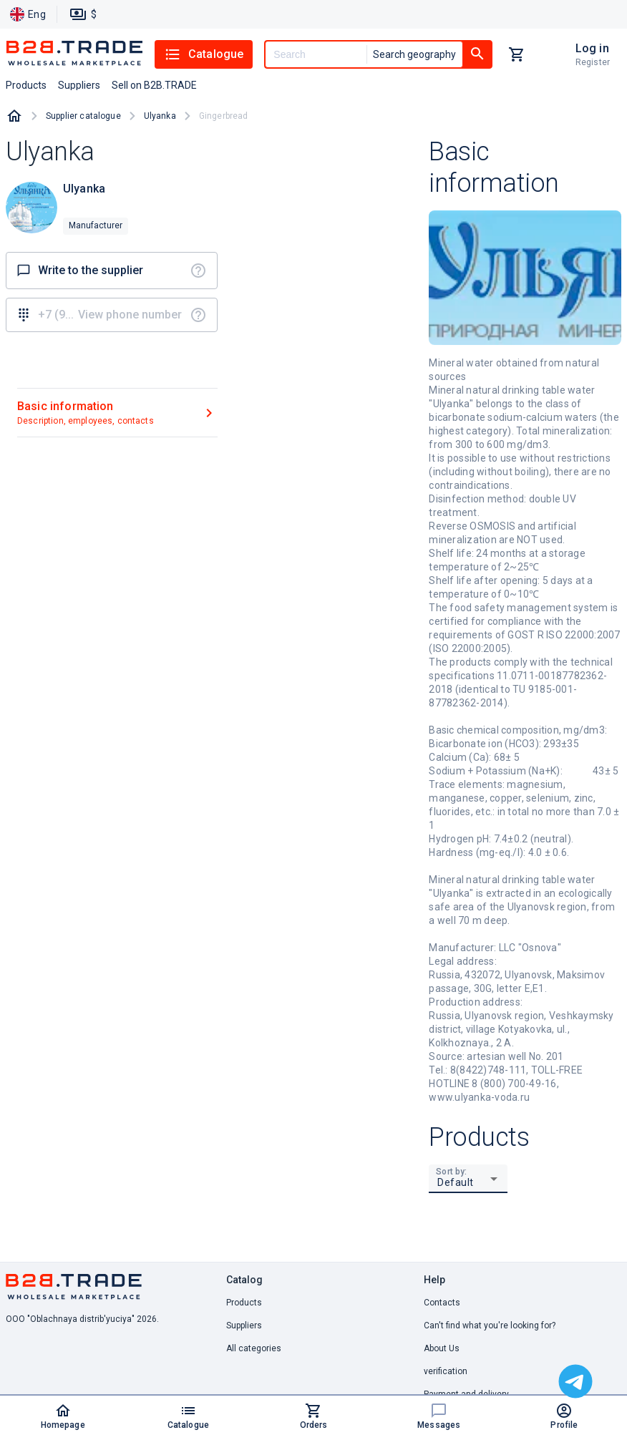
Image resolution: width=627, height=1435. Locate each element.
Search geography (414, 54)
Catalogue (203, 54)
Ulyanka (160, 116)
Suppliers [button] (79, 85)
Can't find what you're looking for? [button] (489, 1325)
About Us (442, 1348)
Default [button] (455, 1182)
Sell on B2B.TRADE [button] (154, 85)
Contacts (442, 1303)
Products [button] (26, 85)
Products (244, 1303)
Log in (592, 48)
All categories (253, 1348)
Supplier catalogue (83, 116)
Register (592, 62)
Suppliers (244, 1325)
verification (445, 1371)
